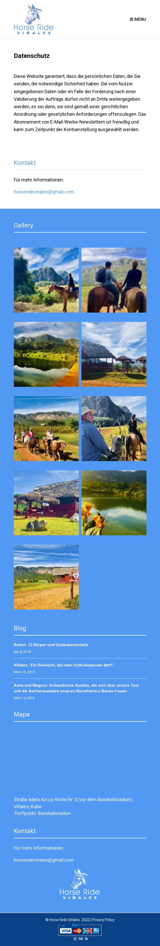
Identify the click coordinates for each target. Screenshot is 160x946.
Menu (138, 19)
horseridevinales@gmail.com (44, 191)
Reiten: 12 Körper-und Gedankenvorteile (51, 645)
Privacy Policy (103, 920)
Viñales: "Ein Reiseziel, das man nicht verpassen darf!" (63, 665)
